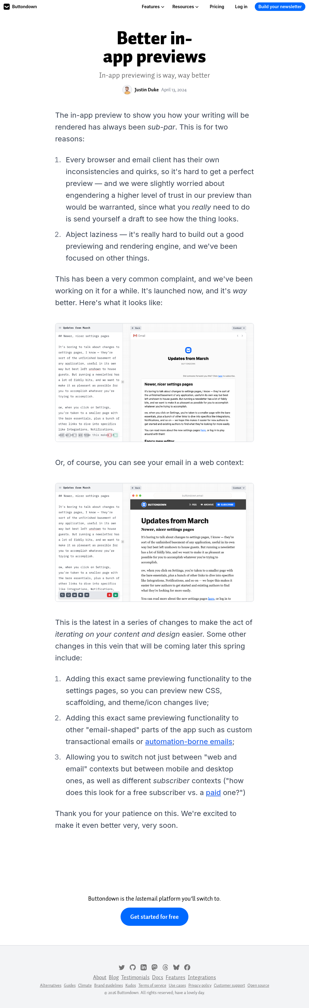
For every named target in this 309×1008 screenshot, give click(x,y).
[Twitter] (122, 967)
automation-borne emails (188, 741)
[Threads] (165, 967)
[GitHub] (133, 967)
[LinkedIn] (144, 967)
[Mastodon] (154, 967)
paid (213, 792)
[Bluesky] (176, 967)
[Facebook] (187, 967)
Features (153, 6)
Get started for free (154, 916)
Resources (185, 6)
